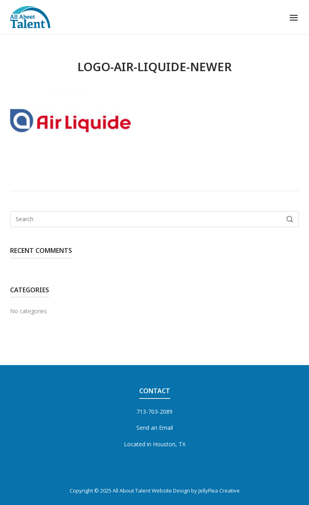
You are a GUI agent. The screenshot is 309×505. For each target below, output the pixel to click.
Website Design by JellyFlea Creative (196, 490)
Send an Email (154, 427)
